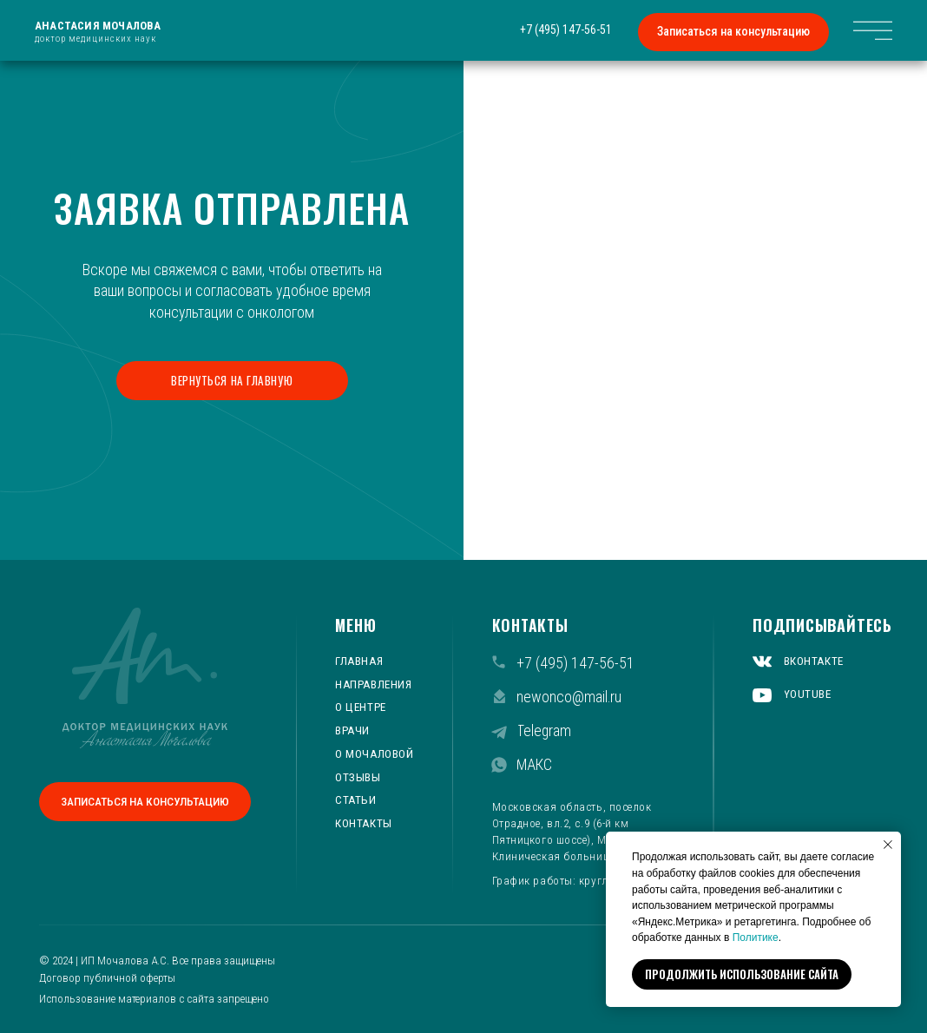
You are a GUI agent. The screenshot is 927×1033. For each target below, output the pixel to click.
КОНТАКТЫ (530, 625)
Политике (756, 937)
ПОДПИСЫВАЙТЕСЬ (822, 625)
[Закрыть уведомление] (888, 844)
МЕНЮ (355, 625)
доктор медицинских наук (95, 38)
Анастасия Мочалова (98, 25)
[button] (733, 32)
